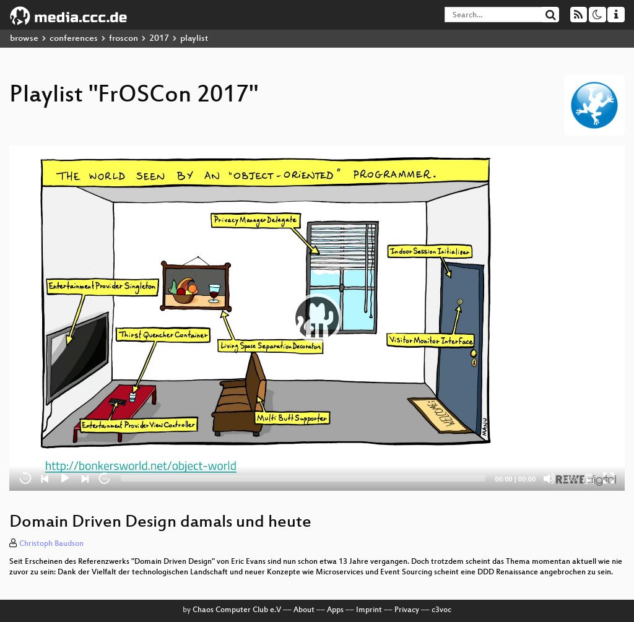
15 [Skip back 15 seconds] (25, 479)
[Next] (85, 478)
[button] (317, 318)
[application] (317, 318)
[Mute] (549, 478)
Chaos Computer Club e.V (237, 610)
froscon (123, 38)
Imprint (369, 610)
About (304, 610)
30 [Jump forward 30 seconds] (105, 479)
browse (24, 38)
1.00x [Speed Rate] (570, 479)
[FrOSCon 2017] (589, 478)
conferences (74, 38)
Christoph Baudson (51, 544)
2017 (159, 38)
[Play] (65, 478)
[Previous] (45, 478)
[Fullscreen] (608, 478)
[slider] (303, 478)
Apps (335, 610)
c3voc (441, 610)
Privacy (406, 610)
